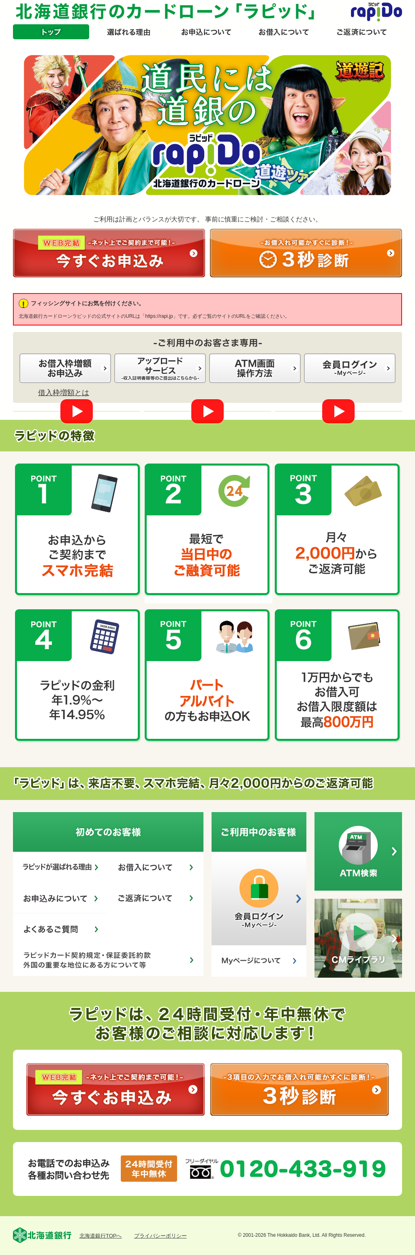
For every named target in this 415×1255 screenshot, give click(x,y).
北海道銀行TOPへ (100, 1236)
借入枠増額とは (63, 393)
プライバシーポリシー (160, 1236)
